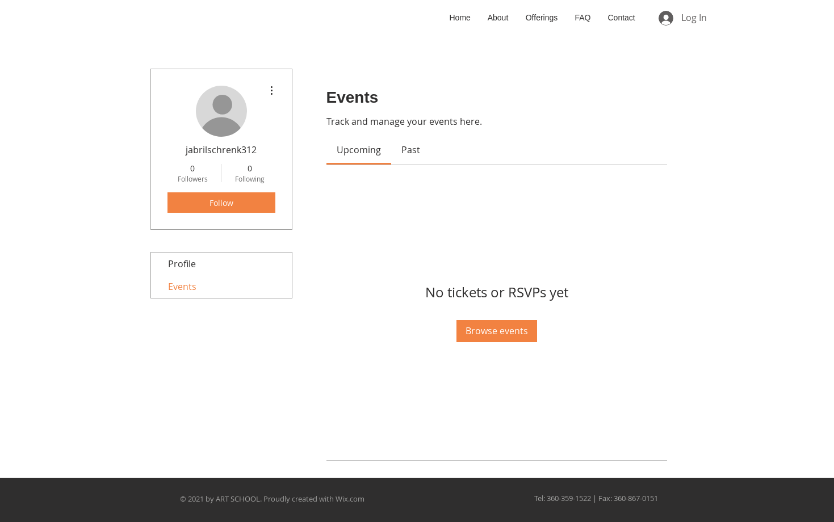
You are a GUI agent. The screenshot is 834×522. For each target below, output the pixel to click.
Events (182, 286)
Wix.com (350, 499)
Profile (182, 264)
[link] (359, 150)
